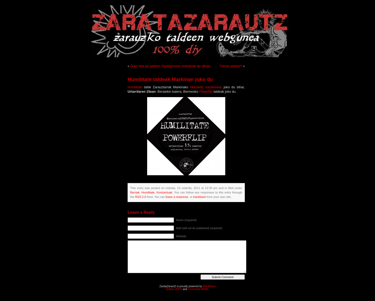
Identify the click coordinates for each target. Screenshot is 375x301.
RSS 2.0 (140, 196)
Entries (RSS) (174, 289)
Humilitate (135, 87)
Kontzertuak (164, 192)
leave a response (177, 196)
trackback (199, 196)
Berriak (135, 192)
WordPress (209, 286)
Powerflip (206, 91)
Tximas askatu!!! (231, 66)
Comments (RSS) (198, 289)
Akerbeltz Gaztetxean (206, 87)
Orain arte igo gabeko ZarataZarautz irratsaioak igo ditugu (170, 66)
